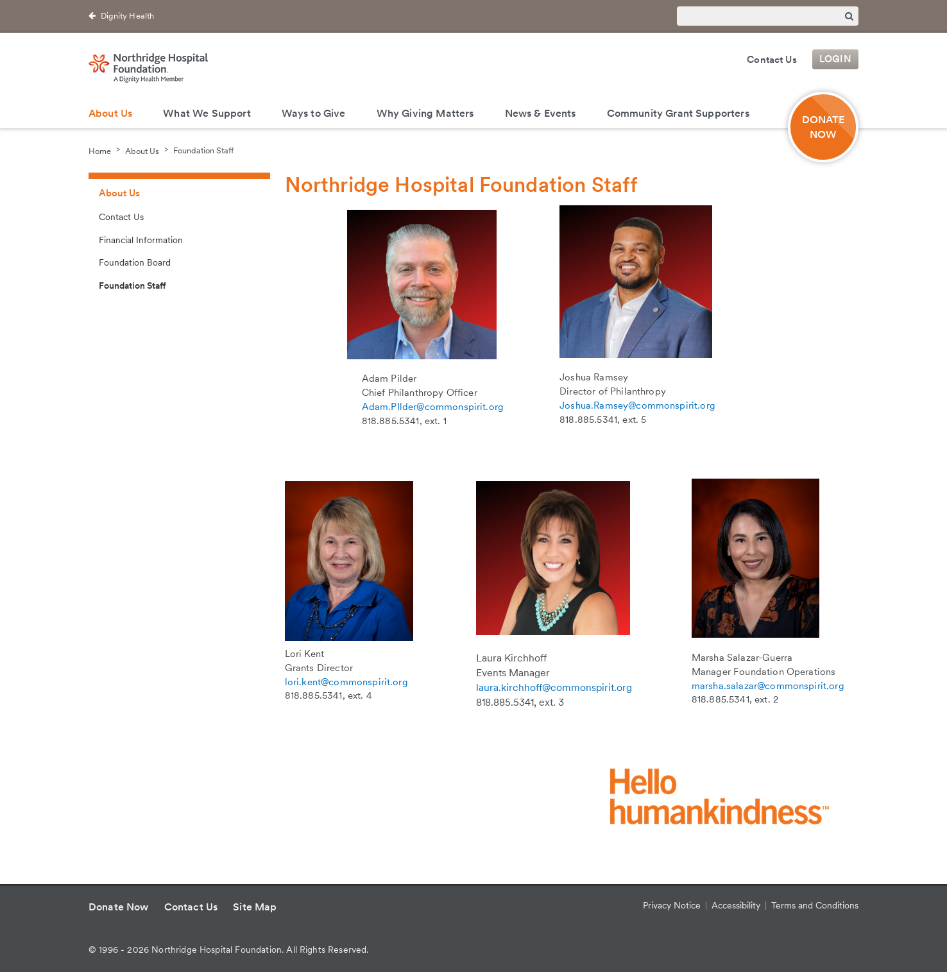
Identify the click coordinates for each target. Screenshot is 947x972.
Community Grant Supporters (678, 113)
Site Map (255, 907)
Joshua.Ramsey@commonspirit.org (637, 405)
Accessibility (736, 905)
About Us (110, 113)
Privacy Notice (672, 905)
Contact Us (772, 59)
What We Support (206, 113)
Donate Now (119, 907)
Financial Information (141, 240)
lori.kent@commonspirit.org (346, 682)
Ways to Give (314, 113)
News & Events (540, 113)
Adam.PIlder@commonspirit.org (433, 407)
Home (100, 150)
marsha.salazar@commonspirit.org (768, 686)
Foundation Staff (203, 150)
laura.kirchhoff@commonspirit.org (554, 687)
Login (835, 59)
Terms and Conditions (814, 905)
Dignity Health (127, 16)
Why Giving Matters (425, 113)
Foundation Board (135, 262)
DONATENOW (823, 127)
